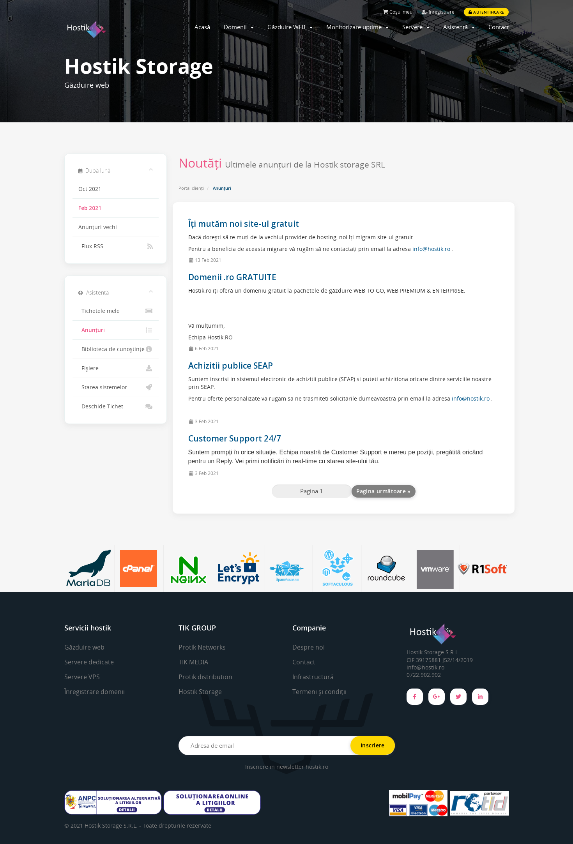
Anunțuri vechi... (100, 227)
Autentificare (486, 12)
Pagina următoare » (383, 491)
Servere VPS (82, 677)
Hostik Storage (200, 691)
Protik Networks (202, 647)
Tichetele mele (115, 311)
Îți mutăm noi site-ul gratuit (243, 223)
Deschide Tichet (115, 406)
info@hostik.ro (431, 248)
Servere (416, 27)
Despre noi (308, 647)
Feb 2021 (89, 208)
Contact (498, 27)
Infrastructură (313, 677)
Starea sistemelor (115, 387)
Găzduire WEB (290, 27)
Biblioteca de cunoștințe (115, 349)
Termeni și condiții (319, 691)
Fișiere (115, 368)
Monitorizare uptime (357, 27)
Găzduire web (84, 647)
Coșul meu (397, 12)
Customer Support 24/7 (234, 438)
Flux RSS (115, 246)
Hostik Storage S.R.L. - (114, 825)
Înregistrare (438, 12)
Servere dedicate (89, 662)
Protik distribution (205, 677)
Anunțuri (115, 330)
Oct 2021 (89, 188)
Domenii (239, 27)
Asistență (459, 27)
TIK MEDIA (193, 662)
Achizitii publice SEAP (230, 365)
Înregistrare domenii (94, 691)
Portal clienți (191, 188)
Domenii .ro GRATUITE (232, 277)
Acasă (202, 27)
